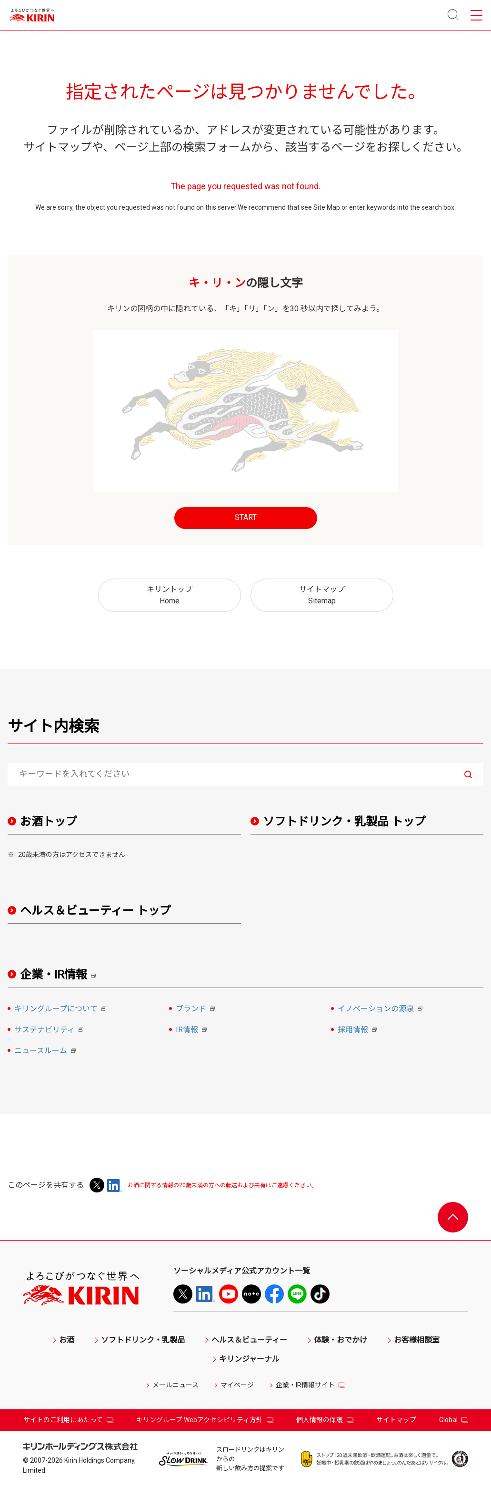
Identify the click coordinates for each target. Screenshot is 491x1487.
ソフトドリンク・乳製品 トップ (344, 821)
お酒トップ (48, 821)
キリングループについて (61, 1009)
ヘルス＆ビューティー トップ (95, 910)
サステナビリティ (50, 1030)
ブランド (197, 1009)
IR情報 (193, 1030)
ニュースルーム (46, 1051)
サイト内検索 (53, 726)
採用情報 (359, 1030)
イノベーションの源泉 (381, 1009)
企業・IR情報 (61, 975)
